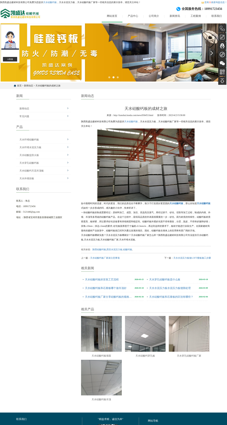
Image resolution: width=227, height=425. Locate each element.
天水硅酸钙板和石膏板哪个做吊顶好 (105, 288)
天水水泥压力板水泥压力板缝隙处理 (170, 288)
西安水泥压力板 (114, 249)
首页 (19, 85)
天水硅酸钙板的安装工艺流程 (102, 279)
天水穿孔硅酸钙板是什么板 (164, 279)
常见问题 (24, 116)
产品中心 (133, 16)
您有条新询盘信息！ (214, 2)
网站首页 (112, 16)
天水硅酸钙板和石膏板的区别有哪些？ (171, 296)
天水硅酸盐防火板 (29, 155)
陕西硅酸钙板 (99, 249)
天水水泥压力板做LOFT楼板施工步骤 (192, 258)
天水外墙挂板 (26, 178)
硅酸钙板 (127, 249)
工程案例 (196, 16)
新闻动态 (28, 85)
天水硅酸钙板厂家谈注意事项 (105, 258)
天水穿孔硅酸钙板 (29, 163)
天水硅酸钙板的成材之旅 (48, 85)
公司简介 (154, 16)
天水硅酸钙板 (50, 2)
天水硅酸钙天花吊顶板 (31, 170)
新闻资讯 (175, 16)
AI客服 (10, 59)
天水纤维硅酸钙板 (29, 139)
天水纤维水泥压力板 (30, 147)
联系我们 (216, 16)
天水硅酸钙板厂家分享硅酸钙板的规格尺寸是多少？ (109, 296)
